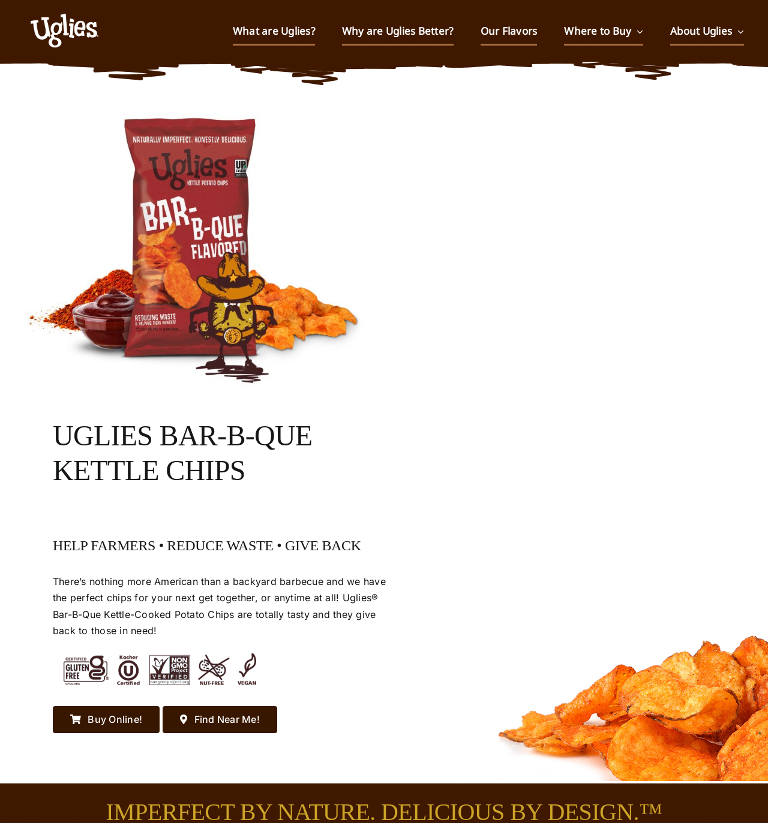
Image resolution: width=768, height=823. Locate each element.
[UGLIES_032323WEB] (64, 8)
